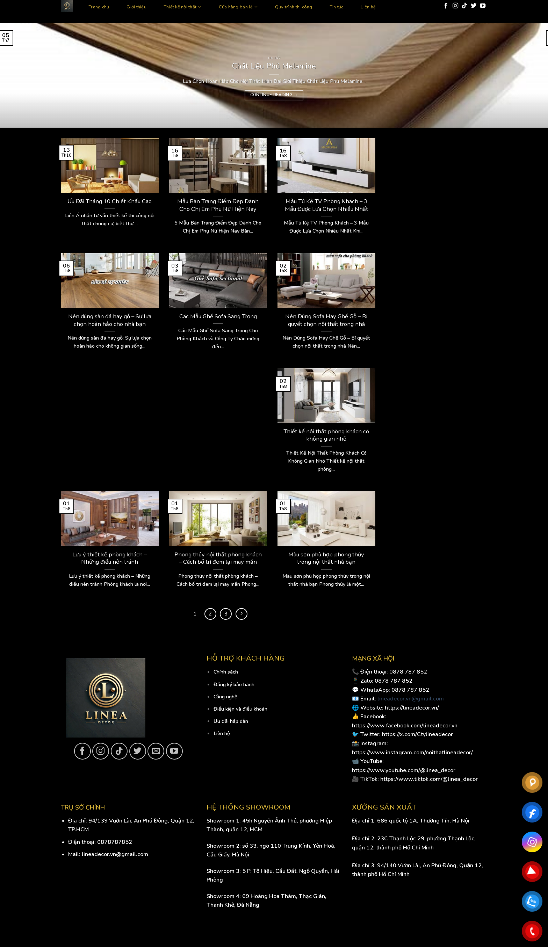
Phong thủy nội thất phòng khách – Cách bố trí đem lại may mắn (218, 558)
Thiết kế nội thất (182, 6)
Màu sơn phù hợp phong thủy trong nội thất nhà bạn (326, 558)
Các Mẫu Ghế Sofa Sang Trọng (218, 316)
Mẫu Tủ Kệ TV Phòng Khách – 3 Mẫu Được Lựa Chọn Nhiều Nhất (326, 205)
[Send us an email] (155, 751)
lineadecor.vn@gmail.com (410, 699)
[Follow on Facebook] (446, 6)
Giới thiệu (136, 7)
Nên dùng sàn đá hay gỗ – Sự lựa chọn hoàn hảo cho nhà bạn (109, 320)
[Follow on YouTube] (482, 6)
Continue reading (274, 95)
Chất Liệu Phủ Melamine (274, 66)
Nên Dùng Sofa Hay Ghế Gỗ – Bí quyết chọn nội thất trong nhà (326, 320)
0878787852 (114, 842)
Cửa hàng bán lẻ (238, 6)
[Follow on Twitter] (473, 6)
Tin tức (337, 7)
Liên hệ (368, 7)
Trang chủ (99, 7)
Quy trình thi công (293, 7)
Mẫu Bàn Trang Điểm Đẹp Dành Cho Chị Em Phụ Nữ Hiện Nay (218, 205)
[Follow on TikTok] (464, 6)
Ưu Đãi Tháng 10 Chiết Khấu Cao (109, 201)
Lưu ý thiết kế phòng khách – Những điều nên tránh (109, 558)
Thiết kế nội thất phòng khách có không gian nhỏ (326, 435)
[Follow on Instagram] (455, 6)
